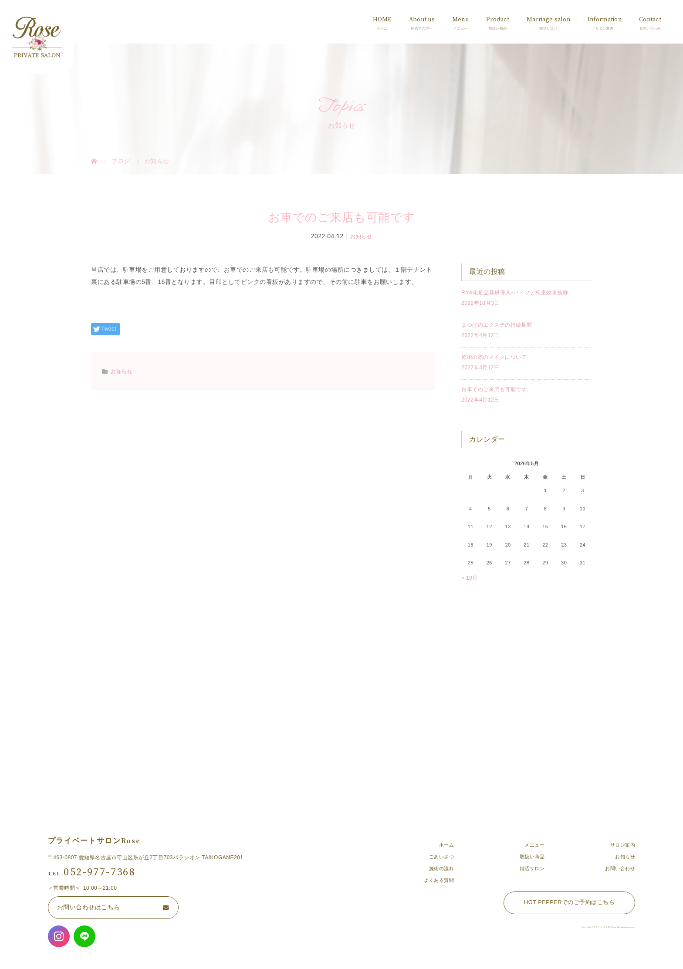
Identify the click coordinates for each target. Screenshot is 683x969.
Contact (650, 20)
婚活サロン (532, 868)
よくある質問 (439, 880)
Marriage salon (548, 20)
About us (422, 20)
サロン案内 (623, 844)
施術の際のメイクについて (494, 357)
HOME (382, 20)
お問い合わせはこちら (88, 907)
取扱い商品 (532, 856)
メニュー (534, 844)
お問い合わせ (620, 868)
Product (497, 20)
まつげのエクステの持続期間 (496, 325)
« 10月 (469, 578)
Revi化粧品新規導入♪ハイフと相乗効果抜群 (514, 293)
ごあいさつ (441, 856)
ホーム (446, 844)
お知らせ (361, 236)
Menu (460, 20)
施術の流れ (441, 868)
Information (605, 20)
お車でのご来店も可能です (494, 389)
